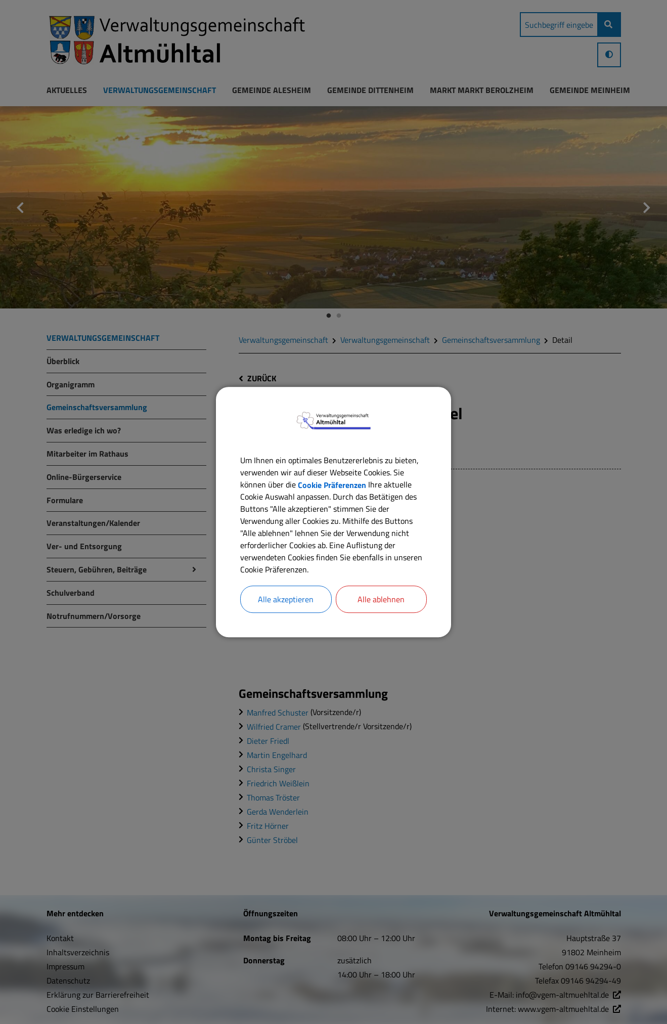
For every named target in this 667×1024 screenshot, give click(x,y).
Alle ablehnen (381, 599)
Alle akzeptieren (286, 599)
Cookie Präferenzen (332, 484)
